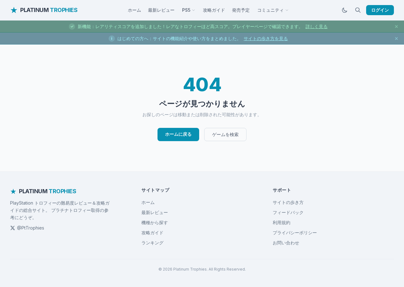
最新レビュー (161, 10)
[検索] (358, 10)
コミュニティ (273, 10)
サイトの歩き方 (288, 202)
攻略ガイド (214, 10)
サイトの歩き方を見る (266, 38)
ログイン (380, 10)
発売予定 (241, 10)
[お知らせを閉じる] (396, 26)
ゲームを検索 (225, 134)
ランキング (152, 242)
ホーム (134, 10)
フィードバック (288, 212)
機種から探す (154, 222)
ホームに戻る (178, 134)
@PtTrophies (27, 227)
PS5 (188, 10)
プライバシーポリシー (295, 232)
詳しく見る (317, 26)
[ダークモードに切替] (345, 10)
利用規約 (281, 222)
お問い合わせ (286, 242)
